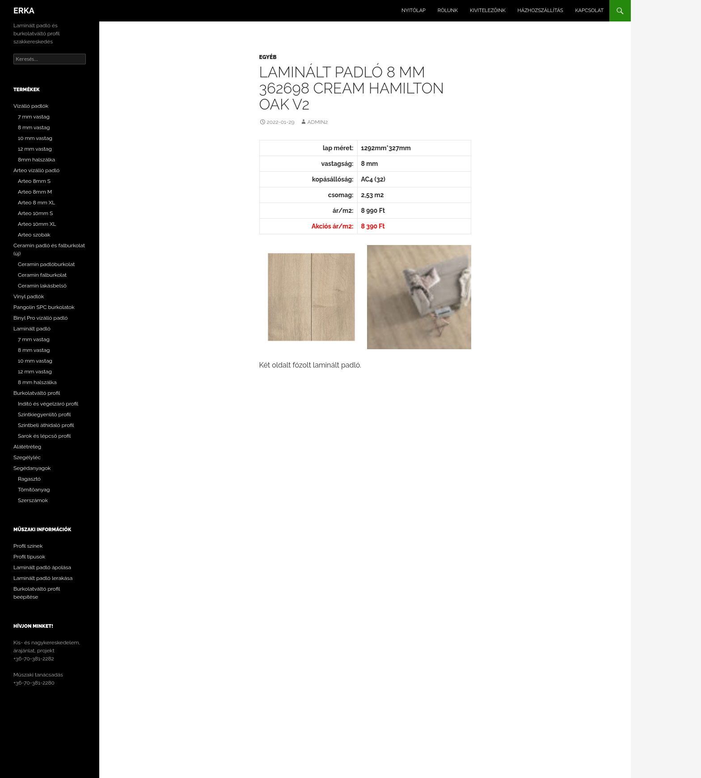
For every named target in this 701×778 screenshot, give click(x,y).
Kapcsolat (589, 10)
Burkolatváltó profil (36, 393)
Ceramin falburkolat (42, 275)
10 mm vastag (35, 138)
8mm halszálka (36, 159)
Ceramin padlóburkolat (46, 264)
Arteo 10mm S (35, 213)
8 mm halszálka (37, 382)
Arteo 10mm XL (37, 224)
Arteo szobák (34, 235)
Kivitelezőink (488, 10)
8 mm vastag (34, 127)
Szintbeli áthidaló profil (46, 425)
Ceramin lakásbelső (42, 286)
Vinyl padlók (28, 296)
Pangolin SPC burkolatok (44, 307)
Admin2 (317, 122)
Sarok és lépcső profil (44, 436)
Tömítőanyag (34, 489)
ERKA (23, 10)
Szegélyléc (27, 457)
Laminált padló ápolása (42, 567)
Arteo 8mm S (34, 181)
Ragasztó (29, 479)
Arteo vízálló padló (36, 170)
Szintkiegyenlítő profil (44, 414)
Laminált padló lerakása (42, 578)
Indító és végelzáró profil (48, 404)
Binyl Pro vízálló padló (40, 318)
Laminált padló (32, 329)
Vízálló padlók (30, 106)
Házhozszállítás (540, 10)
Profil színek (27, 546)
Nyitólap (413, 10)
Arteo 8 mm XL (36, 202)
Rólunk (448, 10)
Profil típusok (29, 557)
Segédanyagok (32, 468)
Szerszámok (33, 500)
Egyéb (268, 57)
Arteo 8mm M (35, 192)
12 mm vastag (35, 149)
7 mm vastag (34, 117)
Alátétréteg (27, 447)
